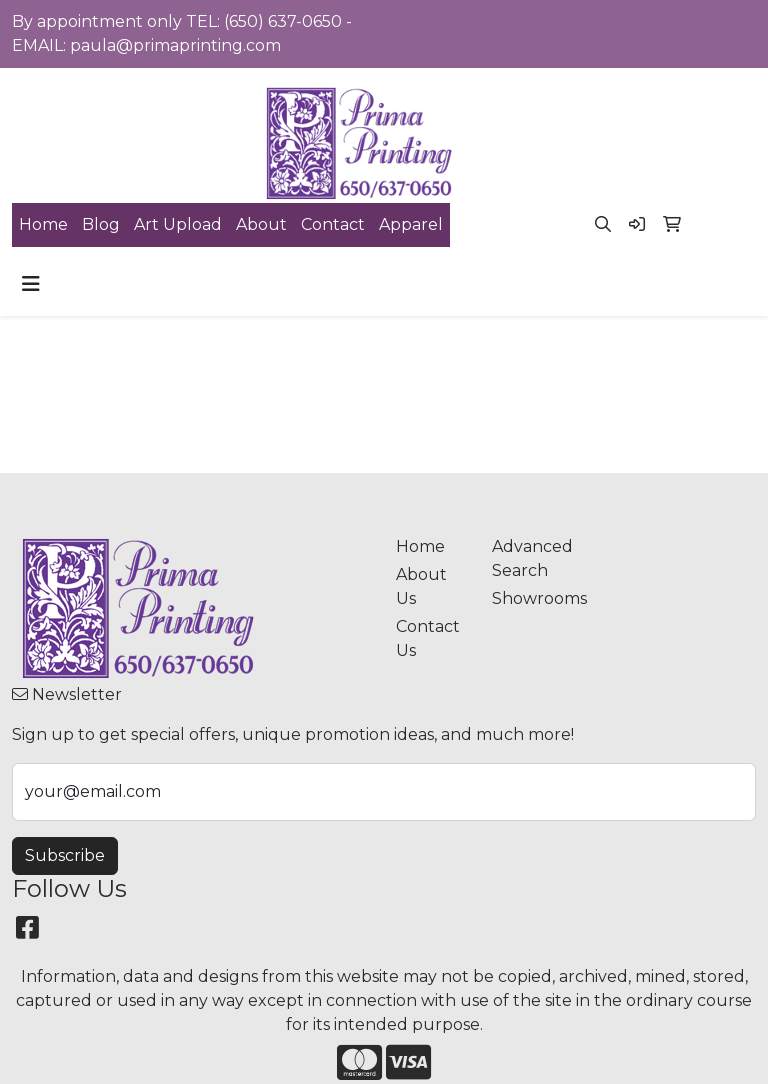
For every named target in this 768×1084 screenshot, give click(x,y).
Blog (101, 224)
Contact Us (428, 638)
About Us (421, 586)
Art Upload (178, 224)
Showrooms (528, 598)
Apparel (411, 224)
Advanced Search (528, 558)
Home (43, 224)
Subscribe (65, 855)
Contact (333, 224)
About (261, 224)
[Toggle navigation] (31, 284)
